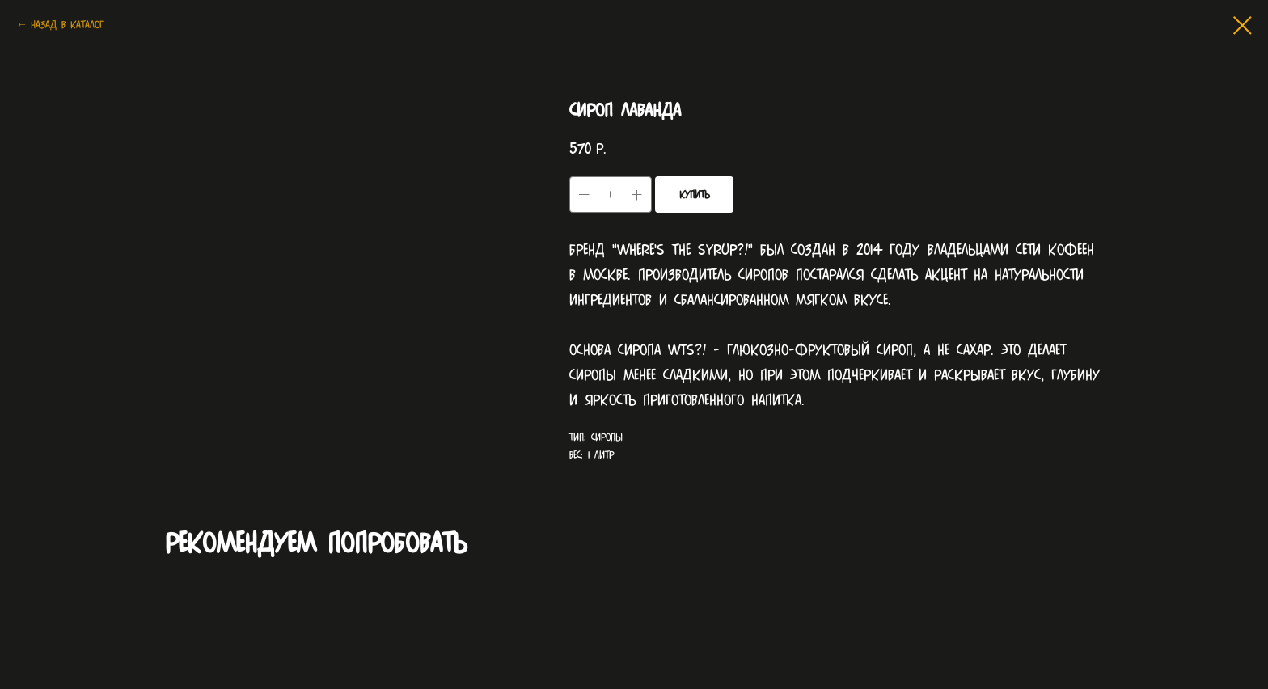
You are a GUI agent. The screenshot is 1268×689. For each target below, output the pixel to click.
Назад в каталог (67, 25)
